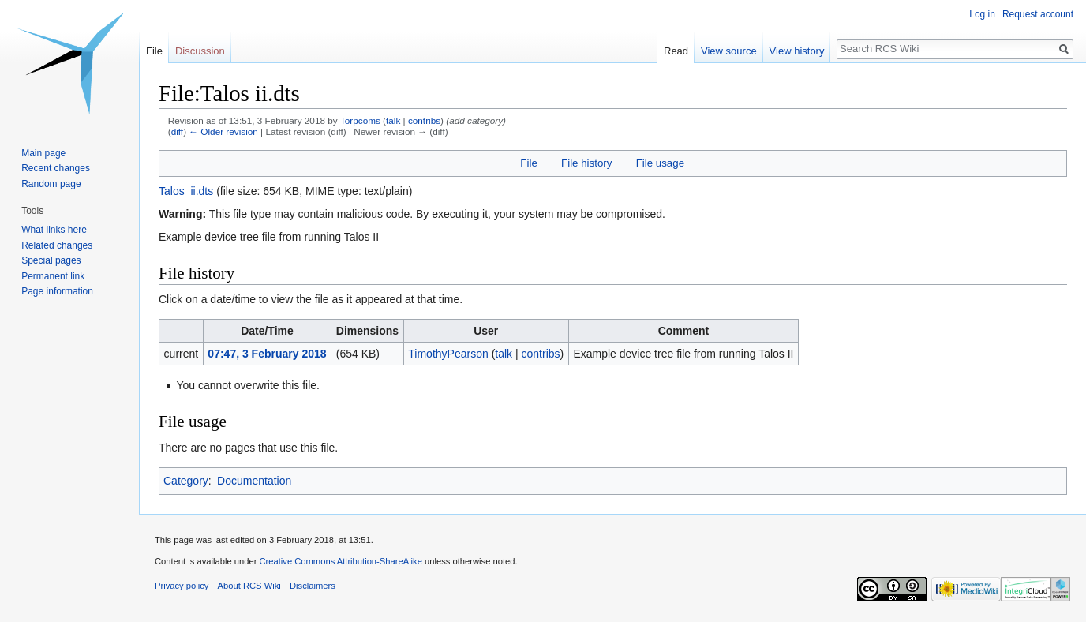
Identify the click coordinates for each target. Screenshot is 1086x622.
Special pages (51, 260)
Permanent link (52, 276)
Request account (1037, 14)
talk (393, 120)
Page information (57, 291)
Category (185, 480)
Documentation (254, 480)
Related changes (56, 245)
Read (676, 51)
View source (729, 51)
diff (177, 131)
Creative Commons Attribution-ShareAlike (340, 561)
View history (797, 51)
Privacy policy (181, 585)
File (528, 163)
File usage (660, 163)
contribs (424, 120)
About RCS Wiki (249, 585)
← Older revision (223, 131)
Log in (982, 14)
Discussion (200, 51)
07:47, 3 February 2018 (267, 353)
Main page (43, 153)
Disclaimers (312, 585)
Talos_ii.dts (186, 191)
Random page (51, 183)
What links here (54, 229)
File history (586, 163)
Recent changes (55, 168)
